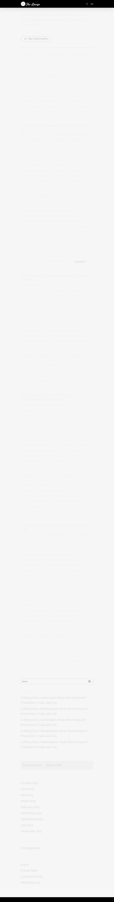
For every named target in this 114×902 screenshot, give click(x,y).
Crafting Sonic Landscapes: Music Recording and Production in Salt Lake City (53, 700)
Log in (25, 864)
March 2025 (28, 801)
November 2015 (31, 831)
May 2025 (27, 795)
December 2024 (31, 813)
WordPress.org (30, 882)
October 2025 (30, 783)
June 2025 (27, 789)
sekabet (80, 261)
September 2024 (32, 819)
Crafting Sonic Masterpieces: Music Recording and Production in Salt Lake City (54, 711)
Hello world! (53, 765)
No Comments (35, 39)
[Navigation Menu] (92, 4)
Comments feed (32, 876)
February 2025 (30, 807)
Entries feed (29, 870)
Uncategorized (54, 31)
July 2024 (27, 825)
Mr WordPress (32, 765)
